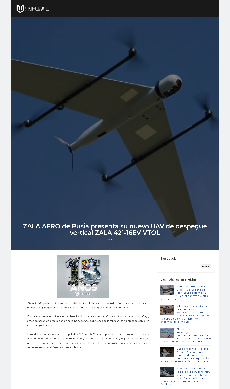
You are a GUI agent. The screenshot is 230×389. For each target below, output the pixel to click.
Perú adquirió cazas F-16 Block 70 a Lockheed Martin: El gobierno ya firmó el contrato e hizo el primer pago (184, 292)
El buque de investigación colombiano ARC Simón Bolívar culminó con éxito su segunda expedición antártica (185, 335)
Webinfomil (112, 239)
